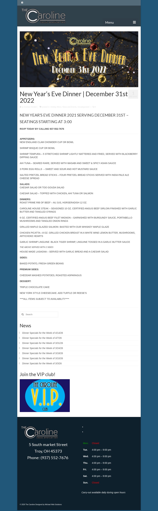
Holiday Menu (55, 107)
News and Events (70, 107)
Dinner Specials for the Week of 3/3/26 (42, 363)
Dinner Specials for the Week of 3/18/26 (42, 353)
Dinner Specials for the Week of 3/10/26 (42, 358)
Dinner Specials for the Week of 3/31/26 (42, 343)
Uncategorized (83, 107)
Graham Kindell (30, 107)
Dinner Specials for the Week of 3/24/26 (42, 348)
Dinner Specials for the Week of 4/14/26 (42, 333)
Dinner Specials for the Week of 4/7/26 (42, 338)
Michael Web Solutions (53, 504)
